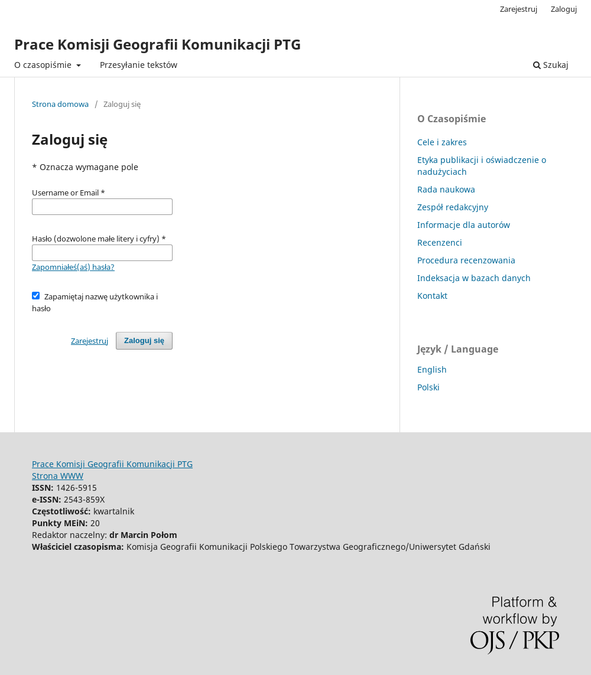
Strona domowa (60, 104)
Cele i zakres (442, 142)
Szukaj (551, 64)
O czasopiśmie (44, 64)
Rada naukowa (446, 189)
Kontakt (432, 295)
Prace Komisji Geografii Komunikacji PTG (157, 44)
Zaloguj (564, 9)
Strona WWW (57, 475)
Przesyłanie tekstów (138, 64)
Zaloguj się (144, 340)
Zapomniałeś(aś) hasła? (73, 267)
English (432, 369)
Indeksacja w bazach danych (474, 277)
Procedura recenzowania (466, 260)
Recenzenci (439, 242)
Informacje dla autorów (463, 224)
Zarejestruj (518, 9)
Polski (428, 387)
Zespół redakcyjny (452, 207)
